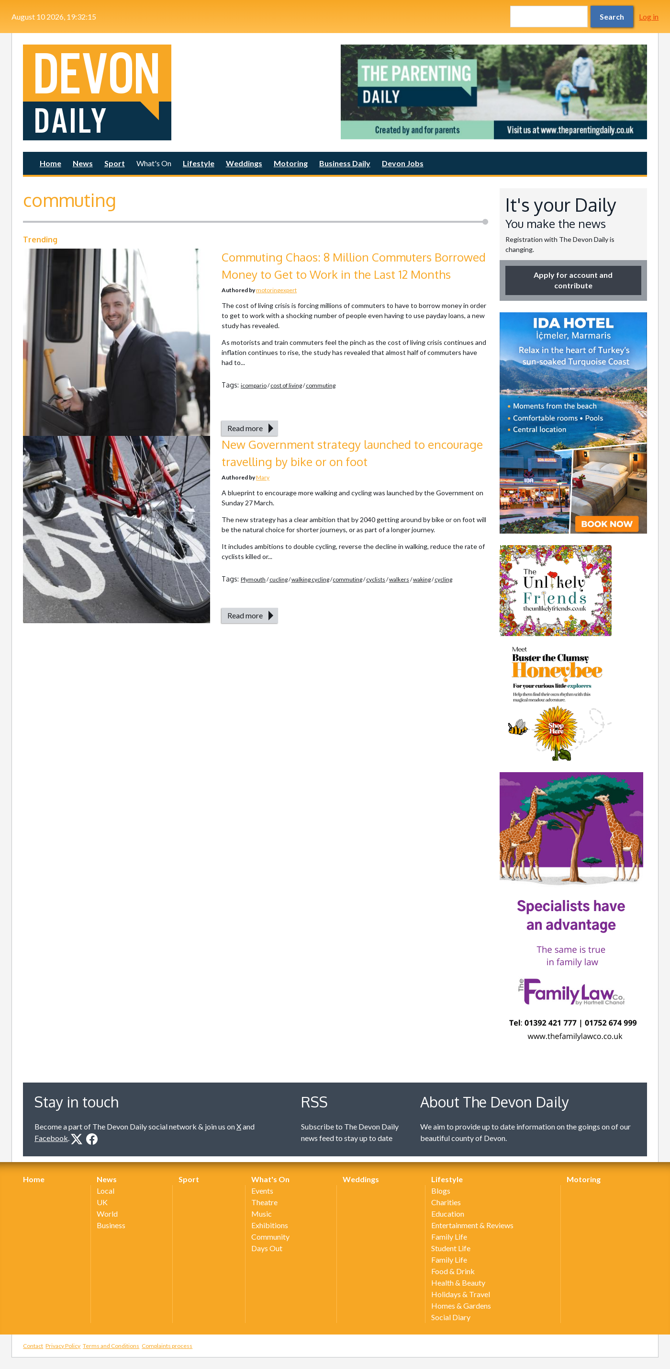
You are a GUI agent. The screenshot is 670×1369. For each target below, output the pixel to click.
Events (262, 1190)
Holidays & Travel (460, 1294)
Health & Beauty (458, 1282)
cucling (278, 579)
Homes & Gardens (461, 1305)
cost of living (286, 385)
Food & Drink (453, 1271)
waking (422, 579)
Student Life (450, 1248)
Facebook (51, 1137)
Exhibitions (269, 1225)
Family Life (449, 1236)
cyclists (375, 579)
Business (111, 1225)
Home (50, 163)
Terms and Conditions (111, 1345)
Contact (33, 1345)
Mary (262, 477)
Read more (245, 428)
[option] (494, 92)
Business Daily (344, 163)
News (83, 163)
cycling (443, 579)
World (107, 1213)
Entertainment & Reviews (472, 1225)
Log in (649, 16)
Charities (446, 1202)
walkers (399, 579)
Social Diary (450, 1317)
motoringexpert (276, 290)
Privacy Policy (62, 1345)
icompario (254, 385)
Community (270, 1236)
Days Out (266, 1248)
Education (447, 1213)
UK (102, 1202)
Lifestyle (198, 163)
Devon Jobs (403, 163)
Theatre (264, 1202)
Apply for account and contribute (573, 280)
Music (261, 1213)
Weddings (244, 163)
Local (105, 1190)
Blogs (440, 1190)
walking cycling (310, 579)
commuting (320, 385)
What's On (153, 163)
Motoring (291, 163)
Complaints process (167, 1345)
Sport (114, 163)
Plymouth (253, 579)
